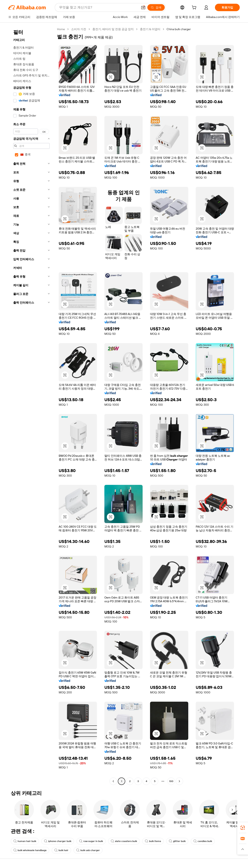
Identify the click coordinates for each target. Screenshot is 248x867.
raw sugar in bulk (91, 841)
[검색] (156, 7)
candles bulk (202, 841)
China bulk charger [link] (179, 29)
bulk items (153, 841)
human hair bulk (24, 841)
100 (171, 781)
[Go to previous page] (113, 781)
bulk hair (61, 850)
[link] (242, 827)
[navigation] (31, 406)
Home (61, 29)
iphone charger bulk (57, 841)
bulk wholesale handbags (29, 850)
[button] (143, 7)
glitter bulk (177, 841)
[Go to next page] (179, 781)
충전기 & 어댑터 (150, 29)
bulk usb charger (88, 850)
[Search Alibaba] (98, 7)
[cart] (195, 8)
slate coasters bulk (124, 841)
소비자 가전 (78, 29)
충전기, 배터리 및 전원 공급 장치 (113, 29)
